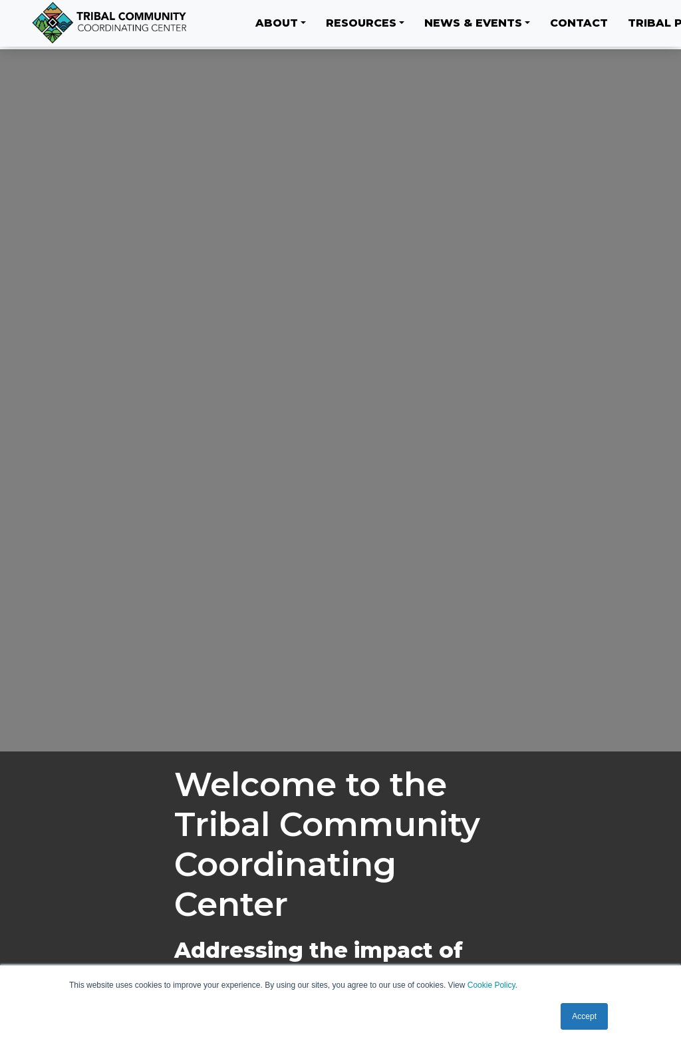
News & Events (473, 23)
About (276, 23)
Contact (579, 23)
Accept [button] (584, 1016)
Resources (361, 23)
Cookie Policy (491, 985)
